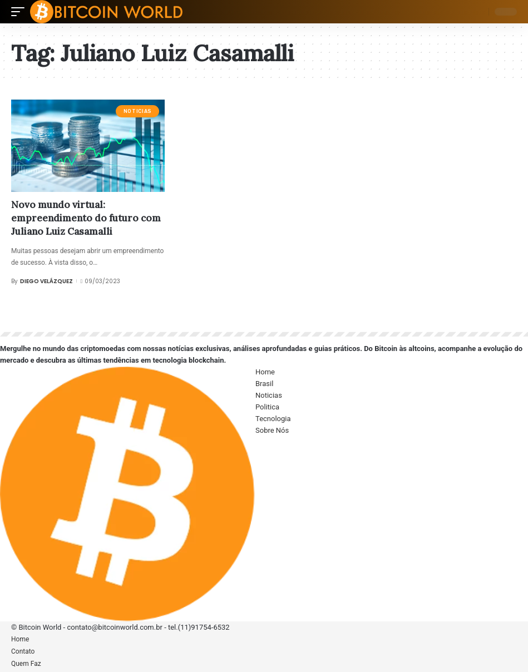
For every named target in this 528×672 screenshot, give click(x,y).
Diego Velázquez (46, 281)
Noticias (138, 111)
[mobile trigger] (20, 11)
